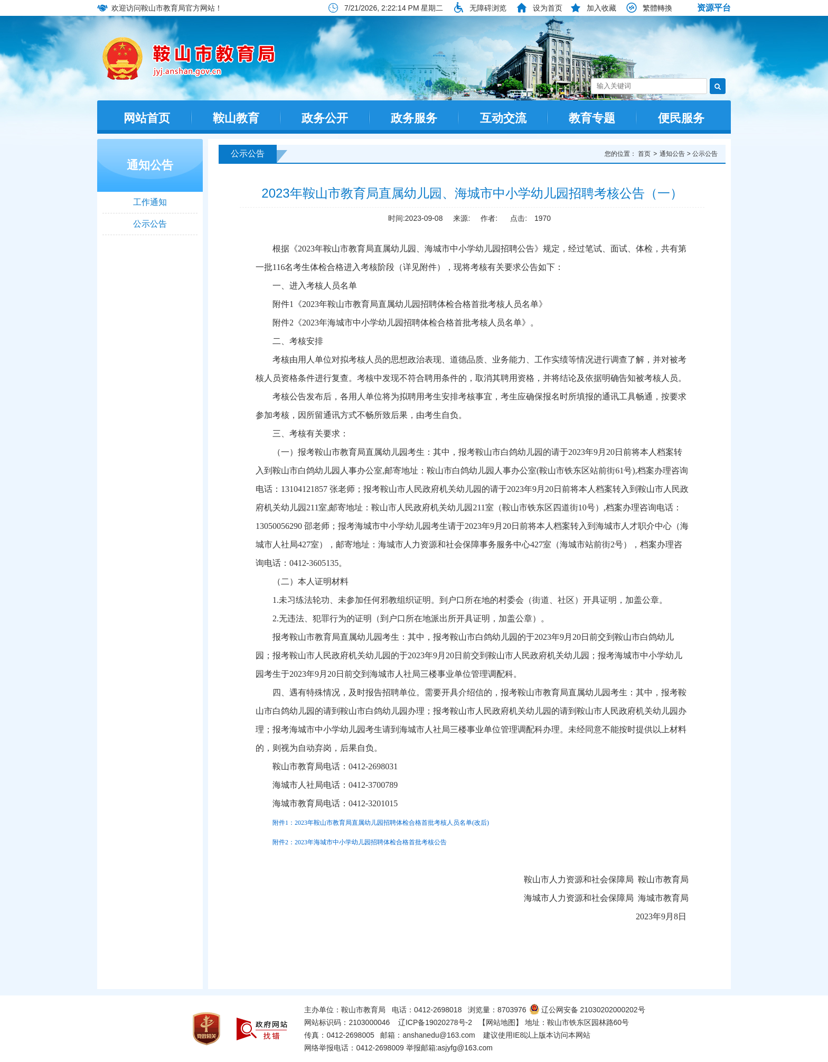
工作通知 (150, 202)
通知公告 (150, 165)
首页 (644, 153)
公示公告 (150, 223)
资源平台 (714, 7)
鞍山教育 (236, 118)
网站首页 (147, 118)
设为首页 (547, 8)
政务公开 (325, 118)
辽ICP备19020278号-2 (435, 1022)
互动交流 (503, 118)
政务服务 (414, 118)
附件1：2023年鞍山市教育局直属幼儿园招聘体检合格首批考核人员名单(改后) (380, 822)
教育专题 (592, 118)
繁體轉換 (657, 8)
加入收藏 (601, 8)
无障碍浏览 (487, 8)
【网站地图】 (500, 1022)
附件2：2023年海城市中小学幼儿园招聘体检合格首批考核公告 (359, 842)
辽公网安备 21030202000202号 (587, 1009)
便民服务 (681, 118)
